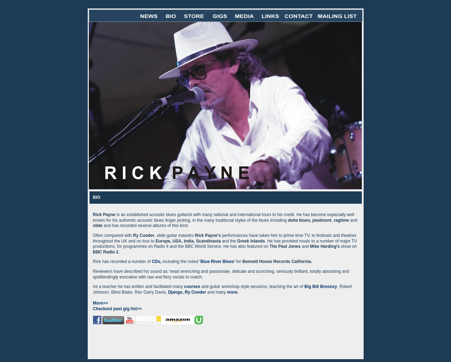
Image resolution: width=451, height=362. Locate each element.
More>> (100, 303)
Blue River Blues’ (218, 261)
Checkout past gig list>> (117, 308)
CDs (155, 261)
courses (192, 286)
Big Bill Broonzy (320, 286)
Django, (176, 292)
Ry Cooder (196, 292)
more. (233, 292)
